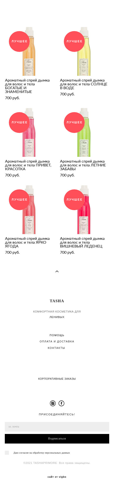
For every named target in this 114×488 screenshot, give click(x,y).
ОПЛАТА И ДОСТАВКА (57, 341)
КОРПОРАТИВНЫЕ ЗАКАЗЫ (57, 378)
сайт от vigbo (57, 477)
